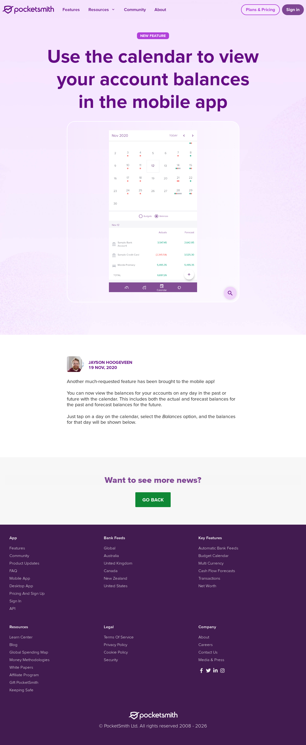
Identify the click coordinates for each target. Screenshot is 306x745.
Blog (13, 644)
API (12, 608)
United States (116, 585)
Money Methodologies (29, 659)
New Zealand (115, 578)
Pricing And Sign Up (27, 593)
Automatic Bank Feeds (218, 548)
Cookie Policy (116, 652)
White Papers (21, 667)
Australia (111, 555)
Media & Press (211, 659)
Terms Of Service (119, 637)
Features (71, 9)
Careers (205, 644)
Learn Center (21, 637)
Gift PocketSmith (23, 682)
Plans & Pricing (260, 9)
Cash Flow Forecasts (216, 570)
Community (135, 9)
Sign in (293, 9)
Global (109, 548)
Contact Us (208, 652)
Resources (101, 9)
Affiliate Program (24, 674)
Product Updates (24, 563)
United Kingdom (118, 563)
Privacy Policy (115, 644)
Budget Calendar (213, 555)
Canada (111, 570)
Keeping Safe (21, 690)
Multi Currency (211, 563)
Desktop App (21, 585)
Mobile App (19, 578)
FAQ (13, 570)
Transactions (209, 578)
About (160, 9)
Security (111, 659)
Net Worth (207, 585)
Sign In (15, 601)
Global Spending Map (28, 652)
